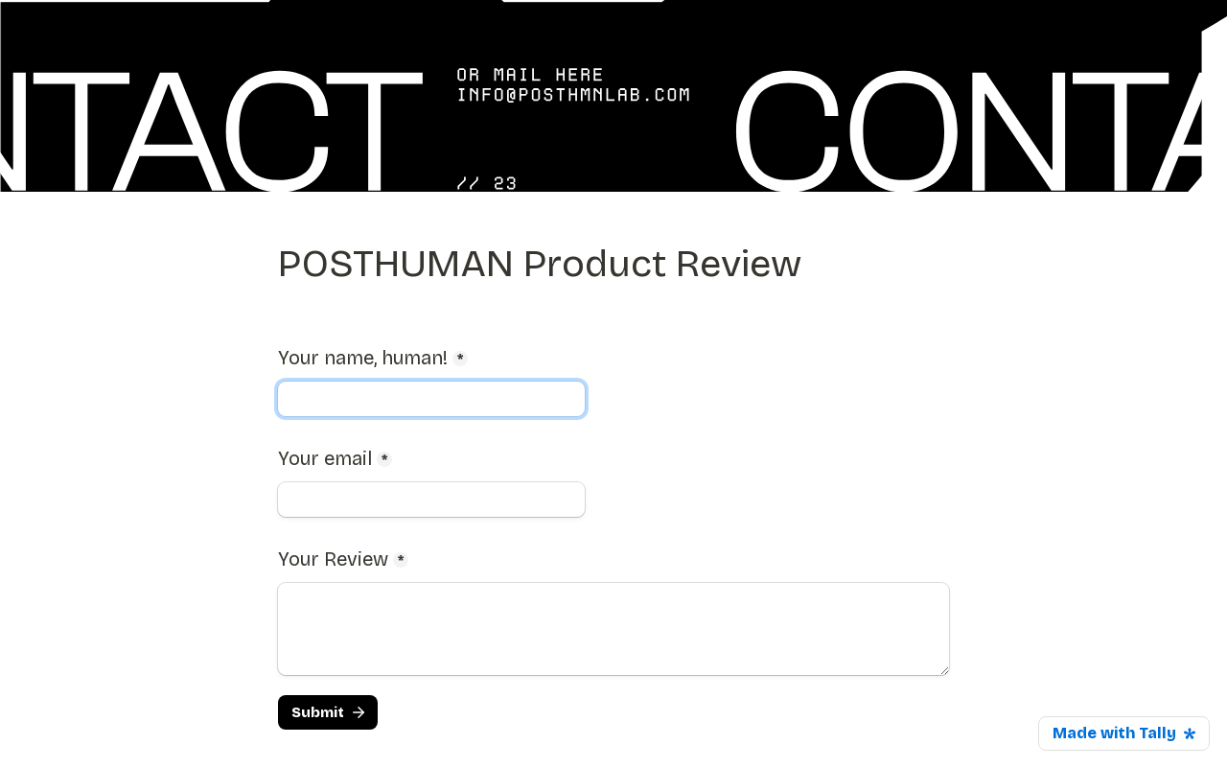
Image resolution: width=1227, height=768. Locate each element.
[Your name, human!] (431, 399)
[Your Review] (613, 629)
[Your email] (431, 499)
